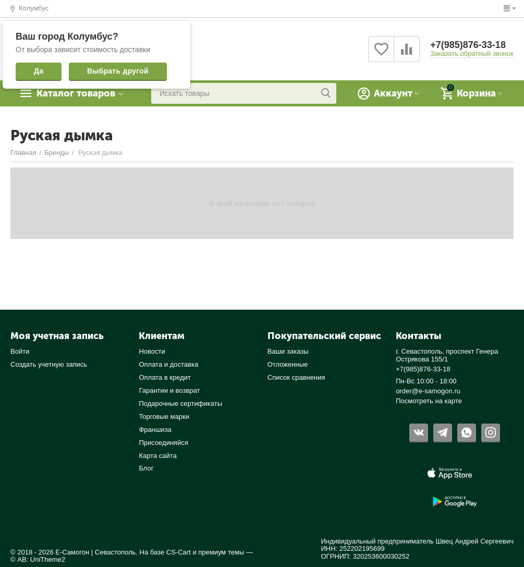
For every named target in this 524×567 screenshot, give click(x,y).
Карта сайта (158, 456)
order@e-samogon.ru (428, 391)
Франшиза (155, 429)
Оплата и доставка (168, 364)
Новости (152, 351)
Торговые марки (164, 416)
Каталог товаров (75, 93)
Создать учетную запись (48, 364)
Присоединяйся (163, 443)
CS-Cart (178, 552)
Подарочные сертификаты (180, 403)
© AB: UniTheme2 (37, 559)
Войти (19, 351)
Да (38, 71)
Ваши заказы (288, 351)
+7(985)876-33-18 (468, 45)
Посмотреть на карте (429, 401)
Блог (146, 468)
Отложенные (287, 364)
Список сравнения (296, 377)
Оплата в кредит (165, 377)
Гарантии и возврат (169, 390)
